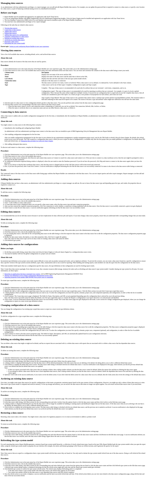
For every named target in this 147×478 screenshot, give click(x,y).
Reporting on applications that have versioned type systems (22, 274)
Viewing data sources (10, 28)
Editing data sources (10, 33)
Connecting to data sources (12, 30)
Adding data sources (10, 31)
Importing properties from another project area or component (28, 277)
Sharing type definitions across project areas (28, 275)
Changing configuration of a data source (16, 36)
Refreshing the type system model (14, 43)
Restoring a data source (11, 41)
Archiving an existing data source (14, 40)
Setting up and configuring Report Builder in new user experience (29, 46)
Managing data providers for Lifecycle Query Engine (37, 141)
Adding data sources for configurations (16, 35)
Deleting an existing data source (14, 38)
